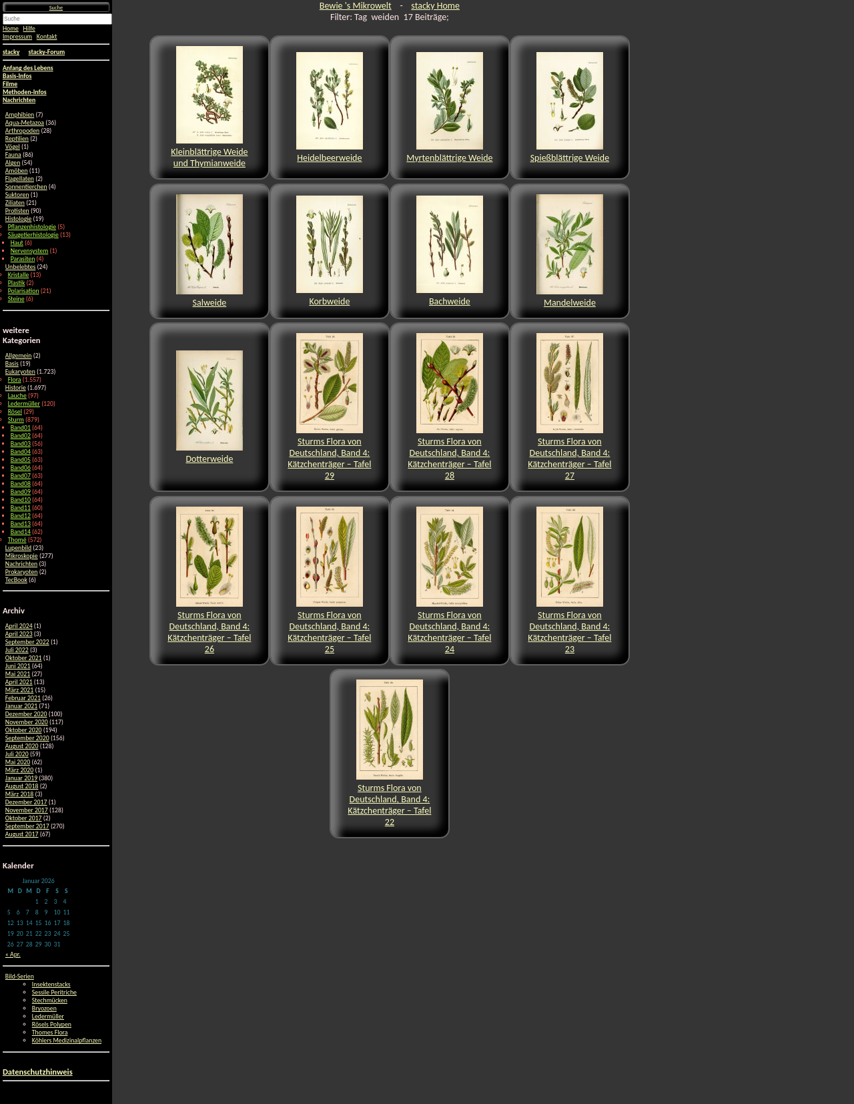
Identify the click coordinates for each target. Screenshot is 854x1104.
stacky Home (435, 5)
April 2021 (19, 682)
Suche (56, 7)
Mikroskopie (21, 556)
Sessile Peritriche (54, 993)
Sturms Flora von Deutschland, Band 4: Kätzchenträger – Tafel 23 (569, 581)
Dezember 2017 (26, 802)
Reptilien (17, 139)
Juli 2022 (17, 650)
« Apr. (13, 954)
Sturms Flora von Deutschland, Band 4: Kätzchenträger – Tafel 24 (449, 581)
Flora (14, 380)
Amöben (16, 171)
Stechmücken (49, 1001)
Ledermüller (24, 404)
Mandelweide (569, 251)
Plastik (16, 283)
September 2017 (27, 826)
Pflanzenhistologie (32, 227)
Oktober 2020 (23, 730)
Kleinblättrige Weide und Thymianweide (209, 107)
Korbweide (329, 251)
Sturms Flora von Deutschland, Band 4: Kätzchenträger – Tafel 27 (569, 407)
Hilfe (29, 29)
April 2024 (19, 626)
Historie (15, 388)
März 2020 (19, 770)
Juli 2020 (17, 754)
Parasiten (23, 259)
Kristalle (18, 275)
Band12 (21, 516)
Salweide (209, 251)
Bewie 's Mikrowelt (356, 5)
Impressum (17, 37)
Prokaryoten (21, 572)
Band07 (21, 476)
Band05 (21, 460)
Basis (12, 364)
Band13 (21, 524)
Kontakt (47, 37)
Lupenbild (18, 548)
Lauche (17, 396)
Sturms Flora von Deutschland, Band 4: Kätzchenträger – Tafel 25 (329, 581)
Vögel (12, 147)
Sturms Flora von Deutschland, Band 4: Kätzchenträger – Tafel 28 (449, 407)
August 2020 (22, 746)
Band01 (21, 428)
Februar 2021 (23, 698)
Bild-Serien (19, 977)
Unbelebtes (20, 267)
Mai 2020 (17, 762)
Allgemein (18, 356)
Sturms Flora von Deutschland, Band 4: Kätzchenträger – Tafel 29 (329, 407)
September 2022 (27, 642)
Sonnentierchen (26, 187)
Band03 (21, 444)
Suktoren (17, 195)
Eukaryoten (20, 372)
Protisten (17, 211)
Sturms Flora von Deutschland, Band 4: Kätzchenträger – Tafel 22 (389, 753)
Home (11, 29)
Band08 (21, 484)
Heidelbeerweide (329, 108)
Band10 (21, 500)
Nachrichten (21, 564)
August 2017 (22, 834)
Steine (16, 299)
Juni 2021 (18, 666)
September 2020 (27, 738)
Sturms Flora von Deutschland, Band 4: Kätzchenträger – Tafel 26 (209, 581)
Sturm (16, 420)
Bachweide (449, 251)
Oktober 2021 (23, 658)
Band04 (21, 452)
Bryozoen (44, 1009)
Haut (17, 243)
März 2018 (19, 794)
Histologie (18, 219)
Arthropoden (22, 131)
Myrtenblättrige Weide (449, 108)
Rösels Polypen (51, 1025)
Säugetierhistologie (33, 235)
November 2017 (26, 810)
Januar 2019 (21, 778)
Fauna (13, 155)
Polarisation (23, 291)
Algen (12, 163)
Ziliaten (15, 203)
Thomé (17, 540)
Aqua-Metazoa (24, 123)
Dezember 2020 (26, 714)
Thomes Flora (50, 1033)
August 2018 (22, 786)
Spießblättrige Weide (570, 108)
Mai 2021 (17, 674)
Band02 (21, 436)
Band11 (21, 508)
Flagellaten (19, 179)
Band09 (21, 492)
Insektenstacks (51, 985)
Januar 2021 (21, 706)
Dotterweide (209, 407)
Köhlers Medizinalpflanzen (66, 1041)
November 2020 (26, 722)
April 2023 (19, 634)
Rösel (15, 412)
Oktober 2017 (23, 818)
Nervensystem (30, 251)
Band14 (21, 532)
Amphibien (19, 115)
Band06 (21, 468)
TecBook (16, 580)
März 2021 (19, 690)
